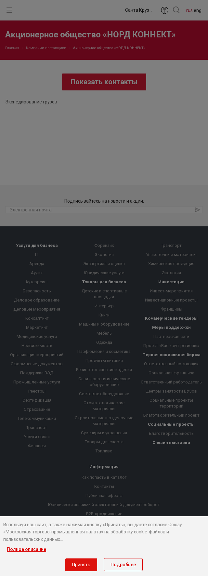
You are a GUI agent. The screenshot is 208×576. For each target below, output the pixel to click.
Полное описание (26, 549)
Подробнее (123, 564)
